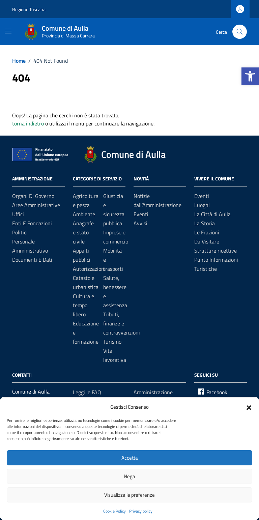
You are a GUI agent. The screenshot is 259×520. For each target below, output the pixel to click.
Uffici (18, 214)
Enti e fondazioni (32, 223)
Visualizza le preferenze (129, 495)
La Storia (204, 223)
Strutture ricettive (215, 251)
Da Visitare (206, 241)
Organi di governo (33, 196)
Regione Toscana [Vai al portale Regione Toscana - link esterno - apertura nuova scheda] (29, 9)
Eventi (141, 214)
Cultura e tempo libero (83, 305)
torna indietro (28, 123)
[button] (250, 76)
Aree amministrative (36, 205)
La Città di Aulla (212, 214)
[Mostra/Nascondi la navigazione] (8, 31)
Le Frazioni (206, 232)
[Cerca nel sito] (239, 32)
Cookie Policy (114, 511)
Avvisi (140, 223)
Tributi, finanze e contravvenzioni (121, 323)
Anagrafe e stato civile (83, 232)
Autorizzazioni (89, 269)
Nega (129, 476)
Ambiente (84, 214)
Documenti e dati (32, 260)
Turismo (112, 342)
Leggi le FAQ (87, 392)
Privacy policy (140, 511)
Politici (20, 232)
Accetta (129, 458)
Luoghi (202, 205)
